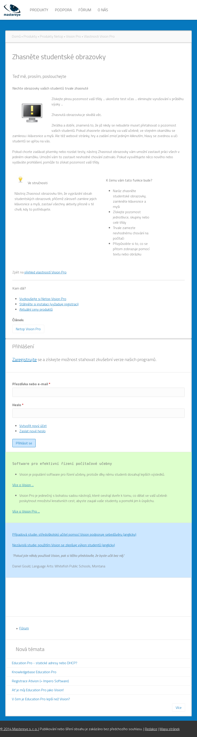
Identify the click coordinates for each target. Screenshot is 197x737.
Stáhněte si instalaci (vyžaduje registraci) (49, 304)
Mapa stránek (170, 729)
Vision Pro (73, 36)
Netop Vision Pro (28, 329)
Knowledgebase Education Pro (34, 672)
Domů (16, 36)
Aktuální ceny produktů (36, 309)
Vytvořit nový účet (33, 425)
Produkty (39, 10)
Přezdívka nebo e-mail (31, 384)
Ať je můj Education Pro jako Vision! (38, 690)
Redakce (151, 729)
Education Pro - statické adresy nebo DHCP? (44, 663)
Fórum (84, 10)
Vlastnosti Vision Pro (99, 36)
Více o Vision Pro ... (26, 511)
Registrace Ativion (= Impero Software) (40, 681)
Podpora (63, 10)
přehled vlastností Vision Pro (45, 272)
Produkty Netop (51, 36)
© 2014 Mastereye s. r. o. (19, 729)
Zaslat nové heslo (32, 431)
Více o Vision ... (23, 485)
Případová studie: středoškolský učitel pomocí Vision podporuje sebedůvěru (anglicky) (74, 534)
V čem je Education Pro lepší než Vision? (41, 699)
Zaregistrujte (24, 359)
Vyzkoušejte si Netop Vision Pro (42, 298)
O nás (103, 10)
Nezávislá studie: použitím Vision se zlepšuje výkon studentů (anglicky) (63, 545)
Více (179, 707)
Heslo (18, 404)
